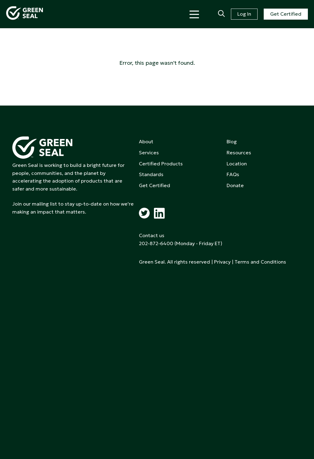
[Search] (221, 14)
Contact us (151, 235)
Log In (244, 14)
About (146, 141)
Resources (239, 152)
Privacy (222, 262)
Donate (235, 185)
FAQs (233, 174)
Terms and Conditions (260, 262)
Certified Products (161, 163)
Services (149, 152)
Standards (151, 174)
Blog (232, 141)
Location (237, 163)
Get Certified (285, 14)
